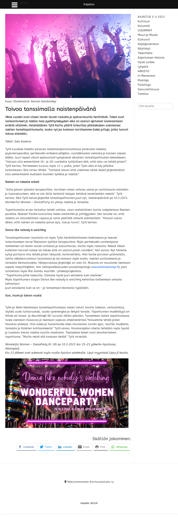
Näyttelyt (144, 48)
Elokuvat (144, 39)
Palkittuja (144, 84)
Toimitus (143, 94)
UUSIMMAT (145, 30)
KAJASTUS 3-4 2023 (151, 16)
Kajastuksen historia (151, 57)
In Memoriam (146, 75)
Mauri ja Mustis (148, 35)
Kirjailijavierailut (148, 44)
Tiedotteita (145, 53)
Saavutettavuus (148, 89)
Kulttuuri (144, 21)
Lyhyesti (143, 66)
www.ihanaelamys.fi (105, 267)
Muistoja (143, 80)
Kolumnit (144, 26)
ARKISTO (143, 71)
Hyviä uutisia (146, 62)
